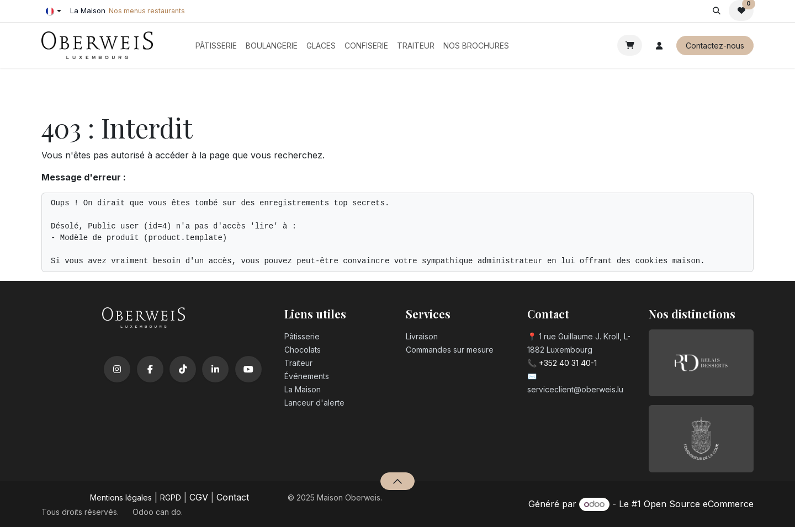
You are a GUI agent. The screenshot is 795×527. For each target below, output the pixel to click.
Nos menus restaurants (147, 11)
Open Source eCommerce (699, 503)
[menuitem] (216, 45)
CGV (198, 497)
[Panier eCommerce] (629, 45)
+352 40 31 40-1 (568, 363)
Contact (232, 497)
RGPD (170, 497)
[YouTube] (248, 369)
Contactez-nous (715, 45)
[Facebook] (150, 369)
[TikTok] (182, 369)
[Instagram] (117, 369)
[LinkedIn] (215, 369)
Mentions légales (121, 497)
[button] (716, 10)
